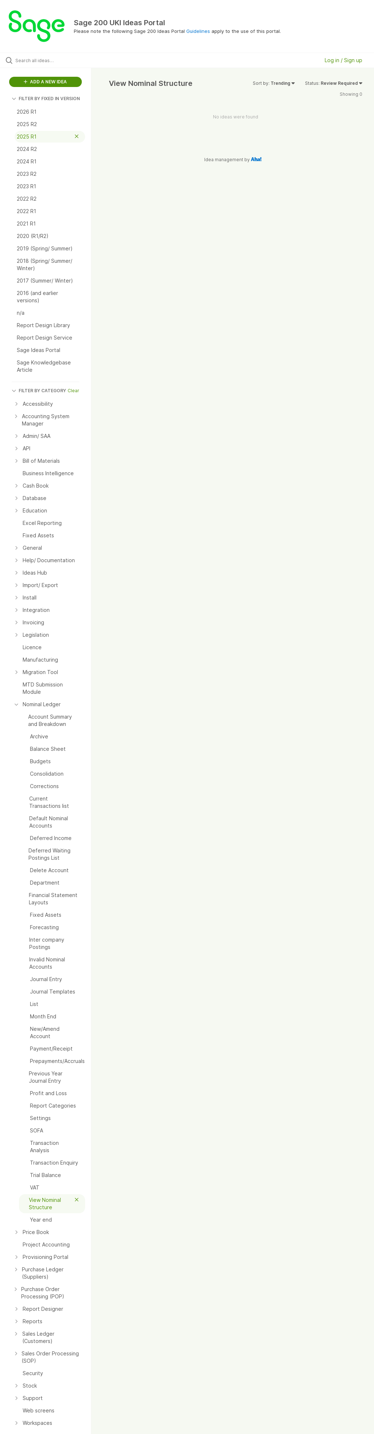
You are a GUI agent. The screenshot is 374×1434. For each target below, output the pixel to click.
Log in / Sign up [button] (343, 60)
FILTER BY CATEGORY (39, 390)
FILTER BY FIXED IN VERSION (46, 98)
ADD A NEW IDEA (45, 81)
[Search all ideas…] (49, 60)
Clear (73, 390)
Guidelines (198, 31)
